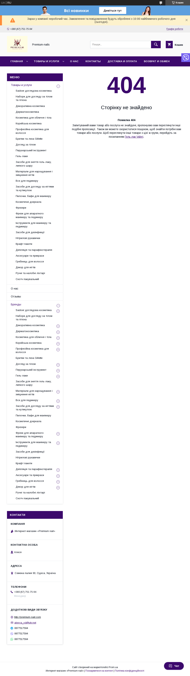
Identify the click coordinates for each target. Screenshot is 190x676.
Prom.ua (113, 667)
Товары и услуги (46, 61)
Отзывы (16, 296)
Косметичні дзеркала (28, 201)
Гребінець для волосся (30, 261)
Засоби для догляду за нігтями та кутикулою (35, 188)
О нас (74, 61)
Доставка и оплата (122, 61)
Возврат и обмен (157, 61)
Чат (174, 666)
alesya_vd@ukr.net (25, 622)
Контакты (93, 61)
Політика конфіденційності (129, 670)
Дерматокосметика (27, 111)
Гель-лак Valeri (134, 136)
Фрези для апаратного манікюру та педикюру (30, 215)
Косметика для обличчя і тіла (33, 117)
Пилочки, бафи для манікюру (33, 196)
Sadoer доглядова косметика (34, 90)
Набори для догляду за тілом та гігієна (34, 98)
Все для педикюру (27, 180)
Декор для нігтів (25, 267)
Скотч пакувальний (27, 279)
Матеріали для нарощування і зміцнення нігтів (34, 173)
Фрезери (21, 207)
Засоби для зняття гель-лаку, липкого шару (34, 164)
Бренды (16, 304)
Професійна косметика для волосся (32, 131)
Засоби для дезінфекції (30, 232)
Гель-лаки (22, 156)
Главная (16, 61)
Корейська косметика (28, 123)
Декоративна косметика (30, 106)
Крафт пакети (24, 243)
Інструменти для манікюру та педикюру (33, 225)
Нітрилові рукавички (28, 238)
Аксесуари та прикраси (30, 255)
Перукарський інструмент (31, 150)
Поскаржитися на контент (99, 670)
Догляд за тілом (26, 144)
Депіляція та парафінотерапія (34, 249)
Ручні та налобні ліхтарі (30, 273)
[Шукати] (156, 44)
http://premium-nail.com (27, 617)
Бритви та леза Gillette (29, 138)
